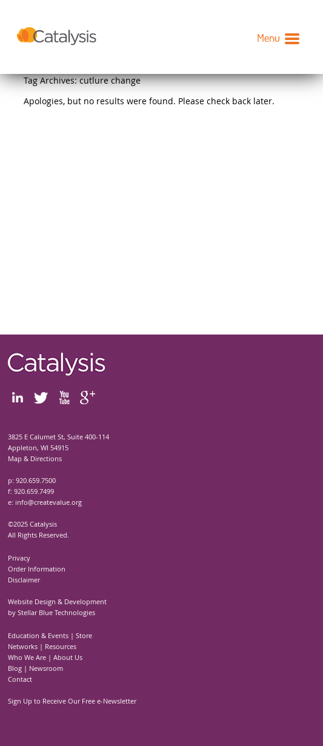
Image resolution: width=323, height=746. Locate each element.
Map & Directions (35, 458)
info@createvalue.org (48, 502)
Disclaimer (24, 579)
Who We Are (27, 657)
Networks (23, 646)
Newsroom (46, 668)
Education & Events (38, 635)
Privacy (19, 557)
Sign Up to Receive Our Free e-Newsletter (72, 700)
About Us (67, 657)
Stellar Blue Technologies (56, 612)
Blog (15, 668)
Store (84, 635)
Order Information (36, 568)
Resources (60, 646)
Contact (20, 679)
